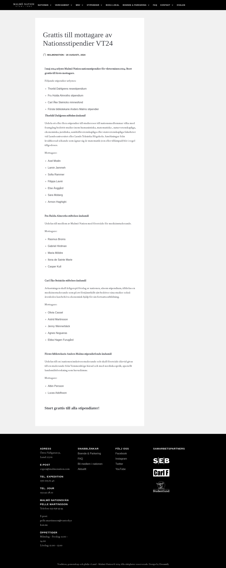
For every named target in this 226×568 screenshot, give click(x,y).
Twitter (119, 463)
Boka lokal (112, 5)
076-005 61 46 (47, 480)
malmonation (55, 55)
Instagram (121, 458)
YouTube (121, 469)
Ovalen (181, 5)
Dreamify (164, 564)
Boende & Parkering (89, 453)
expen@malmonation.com (55, 469)
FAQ (155, 5)
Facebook (121, 453)
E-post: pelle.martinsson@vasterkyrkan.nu (56, 520)
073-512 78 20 (46, 492)
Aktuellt (82, 469)
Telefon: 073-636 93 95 (51, 508)
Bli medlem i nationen (90, 463)
